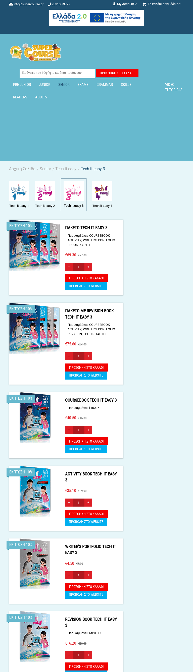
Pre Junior (22, 84)
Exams (83, 84)
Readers (20, 97)
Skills (126, 84)
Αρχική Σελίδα (22, 168)
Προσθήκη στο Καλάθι (117, 73)
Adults (41, 97)
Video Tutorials (173, 87)
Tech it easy (65, 168)
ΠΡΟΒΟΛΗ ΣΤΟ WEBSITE (86, 286)
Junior (44, 84)
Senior (64, 84)
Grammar (104, 84)
